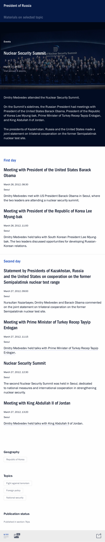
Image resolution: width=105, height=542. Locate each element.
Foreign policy (13, 490)
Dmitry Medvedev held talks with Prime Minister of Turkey (42, 348)
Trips (27, 522)
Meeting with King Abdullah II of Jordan (37, 403)
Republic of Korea (15, 459)
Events (7, 41)
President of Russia (17, 5)
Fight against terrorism (17, 483)
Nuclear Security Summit (25, 363)
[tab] (6, 535)
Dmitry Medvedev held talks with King (29, 423)
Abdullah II (62, 423)
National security (14, 497)
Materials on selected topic (23, 17)
